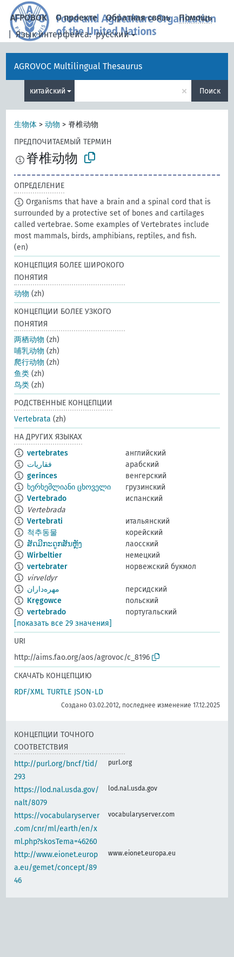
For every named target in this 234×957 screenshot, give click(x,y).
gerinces (42, 475)
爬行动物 (29, 362)
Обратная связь (138, 17)
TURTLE (59, 692)
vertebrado (46, 612)
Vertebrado (46, 498)
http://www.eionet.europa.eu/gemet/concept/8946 (56, 867)
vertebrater (47, 566)
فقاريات (39, 464)
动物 (52, 124)
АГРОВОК (28, 17)
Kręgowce (44, 600)
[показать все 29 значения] (63, 623)
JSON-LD (88, 692)
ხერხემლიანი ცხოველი (69, 487)
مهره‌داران (43, 589)
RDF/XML (29, 692)
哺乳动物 (29, 351)
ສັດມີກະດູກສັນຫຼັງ (54, 543)
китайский (47, 91)
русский (112, 34)
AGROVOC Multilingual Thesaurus (78, 66)
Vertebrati (45, 521)
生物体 (25, 124)
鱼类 (21, 373)
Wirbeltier (44, 555)
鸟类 (21, 385)
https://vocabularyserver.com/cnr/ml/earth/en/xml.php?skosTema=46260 (56, 828)
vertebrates (47, 453)
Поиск (209, 91)
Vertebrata (32, 419)
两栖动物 (29, 339)
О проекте (76, 17)
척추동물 (42, 532)
